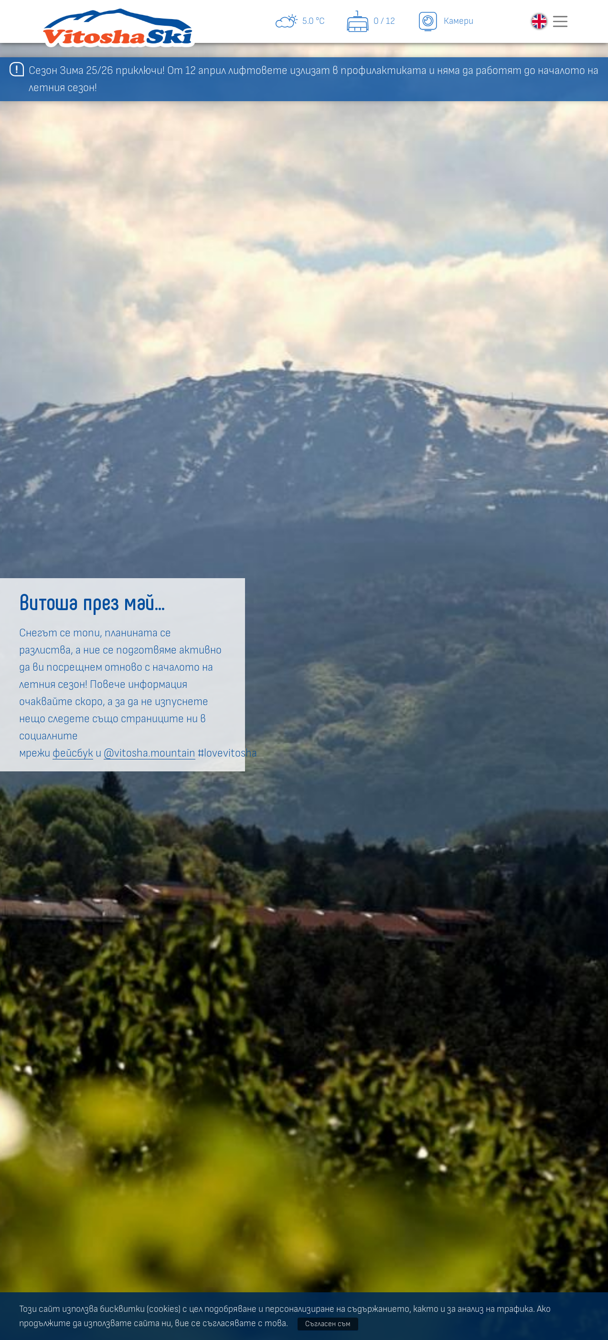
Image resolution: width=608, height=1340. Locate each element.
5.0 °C (300, 21)
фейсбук (73, 753)
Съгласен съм (328, 1324)
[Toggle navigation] (560, 21)
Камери (444, 21)
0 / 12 (370, 21)
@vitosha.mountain (149, 753)
